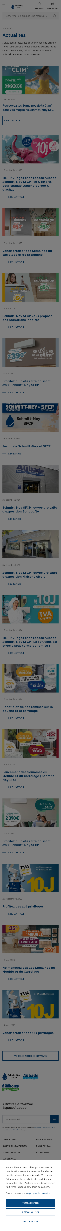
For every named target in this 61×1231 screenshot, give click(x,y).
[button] (30, 1203)
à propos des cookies (38, 1193)
